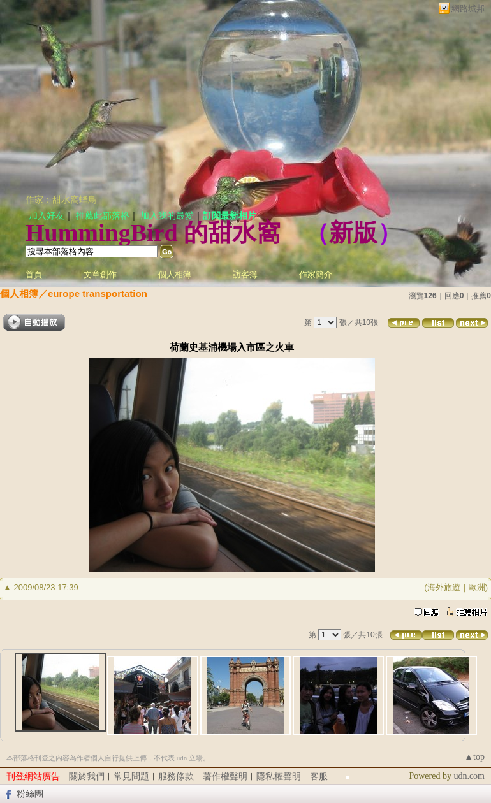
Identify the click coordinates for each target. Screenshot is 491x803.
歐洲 (477, 587)
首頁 (34, 274)
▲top (474, 757)
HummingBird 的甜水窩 (153, 232)
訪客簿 (245, 274)
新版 (353, 232)
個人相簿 (174, 274)
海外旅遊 (443, 587)
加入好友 (46, 216)
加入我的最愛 (167, 216)
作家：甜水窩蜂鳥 (61, 200)
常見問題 (131, 776)
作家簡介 (315, 274)
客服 (319, 776)
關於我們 (87, 776)
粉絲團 (30, 793)
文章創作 (100, 274)
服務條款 (176, 776)
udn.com (469, 776)
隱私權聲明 (278, 776)
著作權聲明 (225, 776)
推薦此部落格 (102, 216)
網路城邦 (468, 8)
